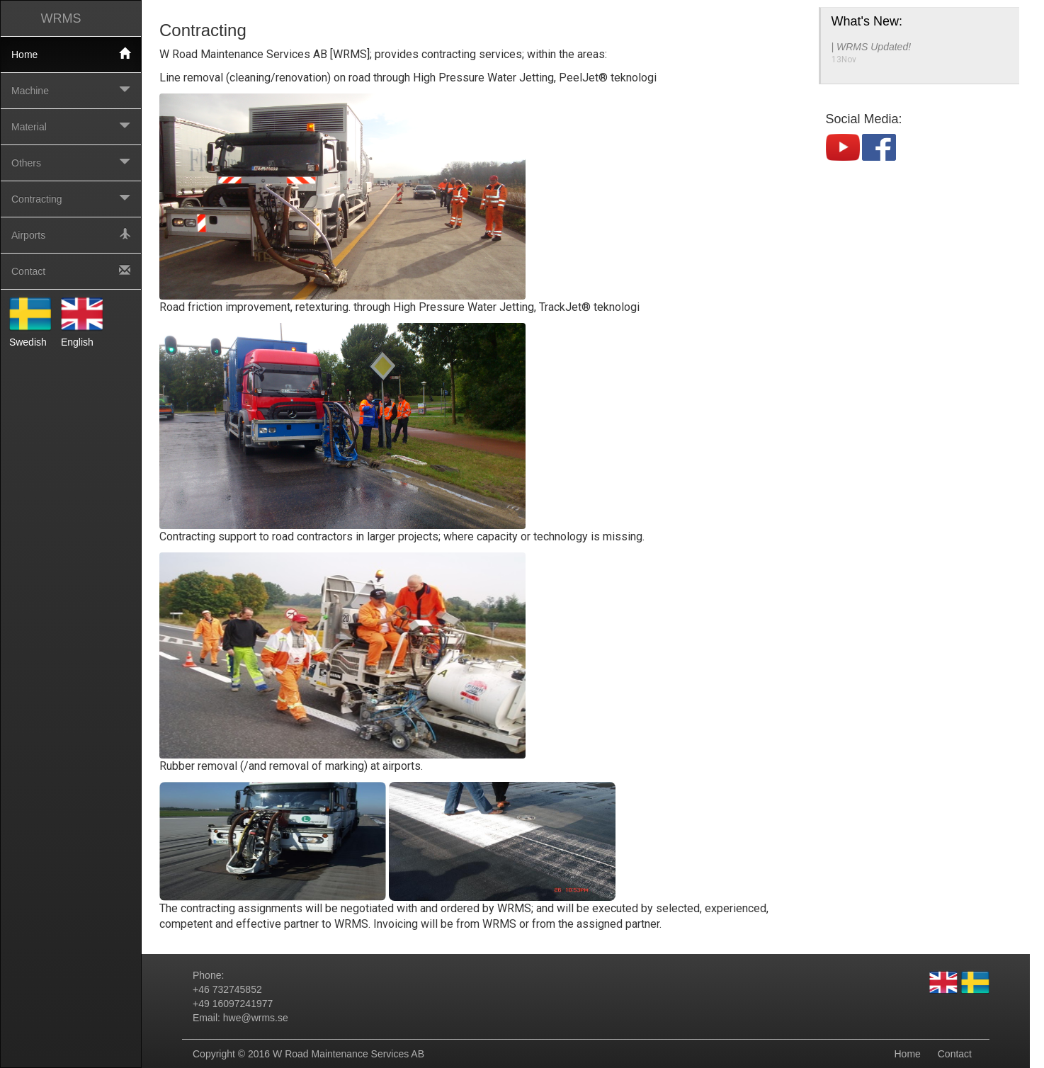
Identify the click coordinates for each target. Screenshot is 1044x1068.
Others (70, 163)
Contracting (70, 199)
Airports (70, 235)
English (82, 320)
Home (70, 54)
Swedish (30, 320)
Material (70, 126)
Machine (70, 90)
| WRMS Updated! (872, 46)
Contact (70, 271)
